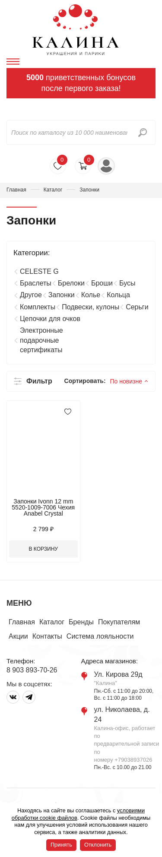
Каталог (53, 190)
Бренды (81, 622)
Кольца (118, 295)
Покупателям (119, 622)
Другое (31, 295)
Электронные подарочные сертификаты (41, 340)
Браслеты (35, 283)
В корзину (43, 549)
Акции (18, 636)
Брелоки (71, 283)
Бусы (127, 283)
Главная (16, 190)
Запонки (61, 295)
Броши (102, 283)
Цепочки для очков (50, 318)
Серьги (137, 307)
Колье (90, 295)
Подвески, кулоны (90, 307)
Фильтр (39, 381)
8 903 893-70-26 (31, 670)
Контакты (47, 636)
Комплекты (37, 307)
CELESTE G (39, 271)
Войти (106, 165)
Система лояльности (100, 636)
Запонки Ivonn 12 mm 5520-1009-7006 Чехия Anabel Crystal (43, 507)
